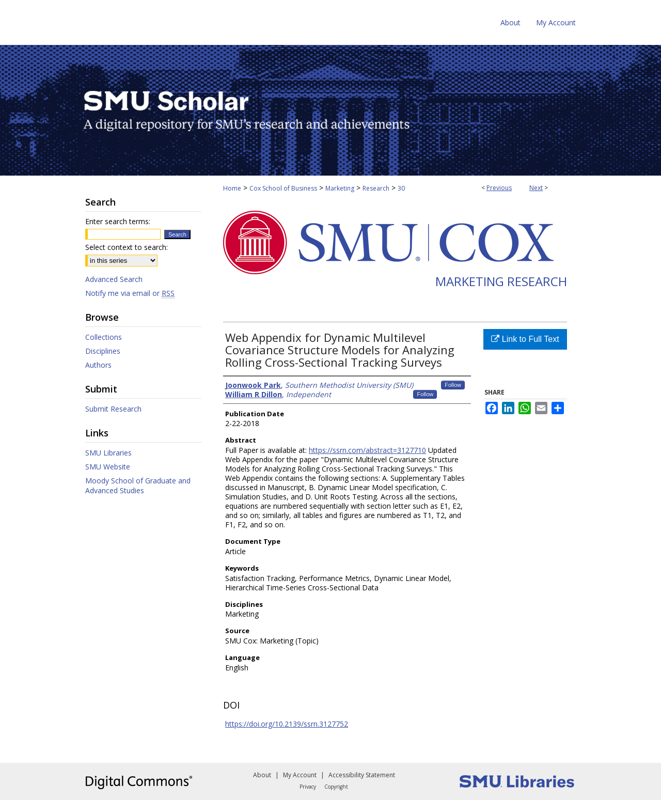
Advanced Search (114, 279)
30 (401, 188)
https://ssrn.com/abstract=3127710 (367, 450)
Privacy (308, 786)
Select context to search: (126, 247)
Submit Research (113, 409)
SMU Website (107, 467)
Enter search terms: (117, 221)
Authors (98, 365)
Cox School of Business (283, 188)
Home (232, 188)
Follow (453, 385)
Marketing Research (501, 281)
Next (536, 187)
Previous (499, 187)
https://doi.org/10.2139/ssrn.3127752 (286, 724)
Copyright (336, 786)
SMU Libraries (108, 453)
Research (376, 188)
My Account (300, 775)
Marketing (339, 188)
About (262, 775)
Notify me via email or (130, 293)
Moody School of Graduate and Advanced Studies (138, 485)
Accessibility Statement (361, 775)
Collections (103, 337)
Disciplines (102, 351)
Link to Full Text (525, 339)
